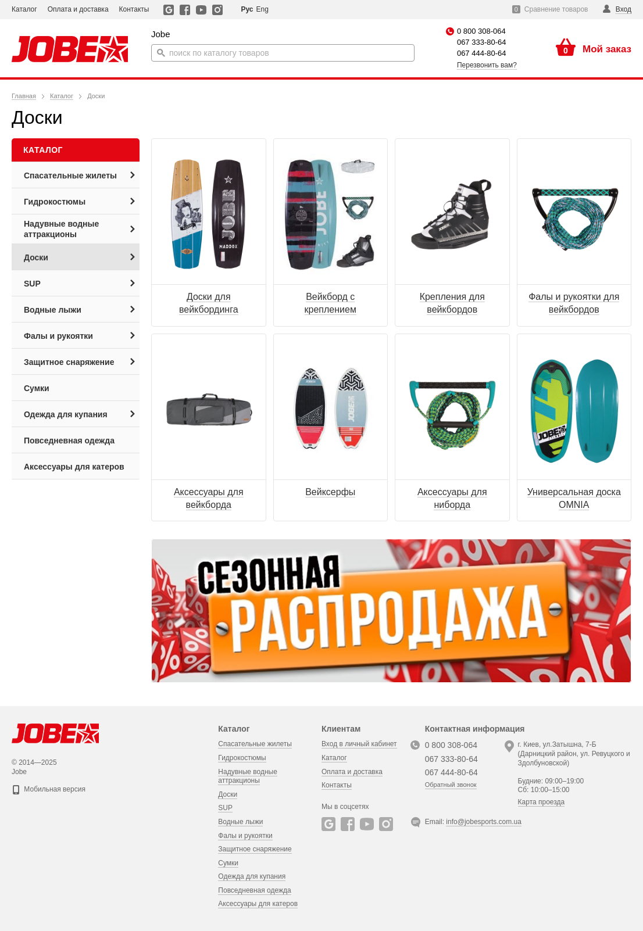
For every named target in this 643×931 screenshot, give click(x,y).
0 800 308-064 (481, 31)
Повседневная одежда (254, 890)
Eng (262, 9)
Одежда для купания (251, 876)
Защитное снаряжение (254, 849)
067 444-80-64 (481, 53)
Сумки (228, 863)
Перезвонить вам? (487, 65)
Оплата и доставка (78, 9)
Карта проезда (541, 802)
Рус (247, 9)
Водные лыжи (240, 822)
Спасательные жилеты (255, 744)
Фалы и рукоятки (245, 836)
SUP (225, 808)
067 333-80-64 (481, 42)
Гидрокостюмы (242, 758)
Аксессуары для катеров (258, 904)
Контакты (134, 9)
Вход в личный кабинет (359, 744)
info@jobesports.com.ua (483, 822)
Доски (227, 794)
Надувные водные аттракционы (247, 776)
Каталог (24, 9)
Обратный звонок (451, 784)
